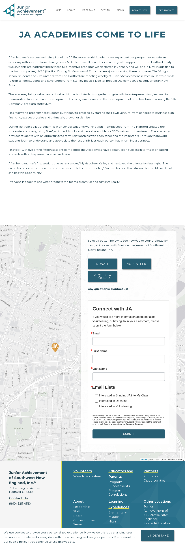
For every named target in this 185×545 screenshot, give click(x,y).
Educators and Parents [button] (121, 474)
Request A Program (102, 276)
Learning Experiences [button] (119, 499)
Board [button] (77, 510)
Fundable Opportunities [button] (153, 478)
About (71, 10)
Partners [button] (151, 471)
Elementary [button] (117, 507)
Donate (102, 264)
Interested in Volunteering (115, 406)
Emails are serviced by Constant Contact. (123, 424)
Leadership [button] (81, 501)
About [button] (78, 496)
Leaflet (144, 459)
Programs (88, 10)
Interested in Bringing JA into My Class (124, 395)
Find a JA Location (156, 513)
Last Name (99, 368)
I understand (157, 535)
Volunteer (136, 264)
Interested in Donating (113, 400)
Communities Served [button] (87, 514)
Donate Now (140, 10)
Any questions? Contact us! (108, 289)
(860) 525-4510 (19, 503)
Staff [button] (76, 506)
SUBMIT (128, 433)
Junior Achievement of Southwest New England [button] (157, 505)
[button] (76, 10)
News (120, 10)
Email (96, 333)
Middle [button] (113, 511)
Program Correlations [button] (123, 489)
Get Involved (167, 10)
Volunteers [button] (82, 471)
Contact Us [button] (18, 498)
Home (58, 10)
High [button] (112, 515)
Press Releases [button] (83, 522)
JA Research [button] (82, 518)
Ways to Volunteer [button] (85, 476)
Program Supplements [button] (118, 483)
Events (105, 10)
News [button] (77, 526)
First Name (99, 351)
